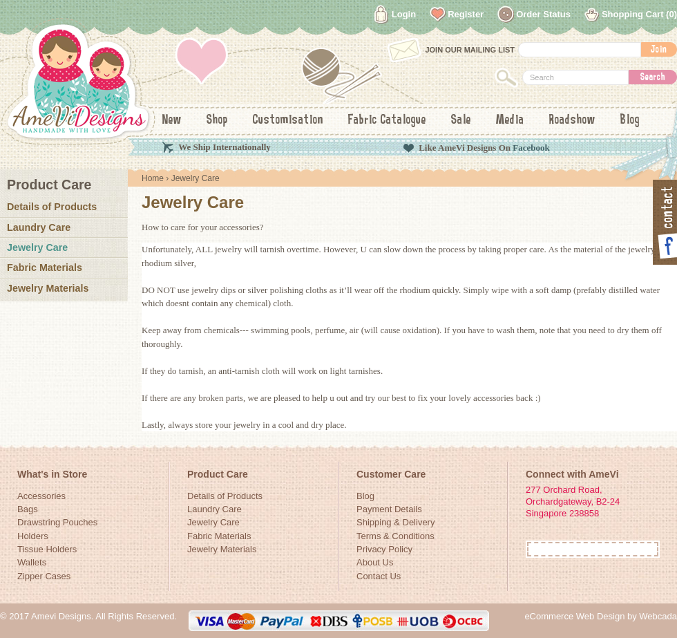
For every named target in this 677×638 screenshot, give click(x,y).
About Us (374, 562)
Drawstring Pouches (57, 522)
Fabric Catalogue (387, 120)
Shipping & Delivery (395, 522)
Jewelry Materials (47, 288)
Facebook (531, 147)
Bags (27, 509)
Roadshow (572, 120)
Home (153, 178)
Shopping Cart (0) (639, 14)
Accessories (41, 496)
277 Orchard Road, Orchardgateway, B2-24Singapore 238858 (573, 502)
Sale (461, 120)
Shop (217, 120)
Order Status (543, 14)
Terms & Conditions (395, 536)
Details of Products (52, 206)
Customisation (288, 120)
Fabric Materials (44, 267)
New (172, 120)
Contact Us (378, 576)
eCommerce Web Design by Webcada (600, 616)
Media (510, 120)
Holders (32, 536)
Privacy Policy (384, 549)
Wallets (31, 562)
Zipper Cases (43, 576)
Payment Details (389, 509)
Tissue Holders (47, 549)
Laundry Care (38, 227)
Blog (630, 120)
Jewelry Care (37, 247)
